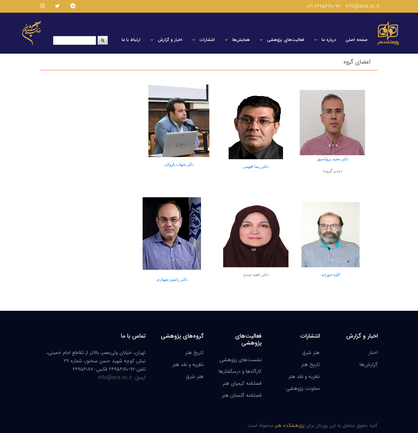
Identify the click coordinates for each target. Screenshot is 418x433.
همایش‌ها (241, 39)
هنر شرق (195, 376)
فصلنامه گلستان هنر (242, 395)
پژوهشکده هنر (288, 425)
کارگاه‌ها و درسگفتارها (240, 371)
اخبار (373, 352)
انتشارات (207, 39)
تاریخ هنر (194, 352)
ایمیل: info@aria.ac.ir (122, 378)
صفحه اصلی (356, 39)
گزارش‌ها (369, 364)
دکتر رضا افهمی (255, 167)
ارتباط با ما (131, 39)
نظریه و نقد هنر (188, 364)
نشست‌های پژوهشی (241, 360)
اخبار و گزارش (170, 39)
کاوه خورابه (330, 275)
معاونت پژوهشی (303, 388)
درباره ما (328, 39)
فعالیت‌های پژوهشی (285, 39)
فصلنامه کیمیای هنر (242, 383)
